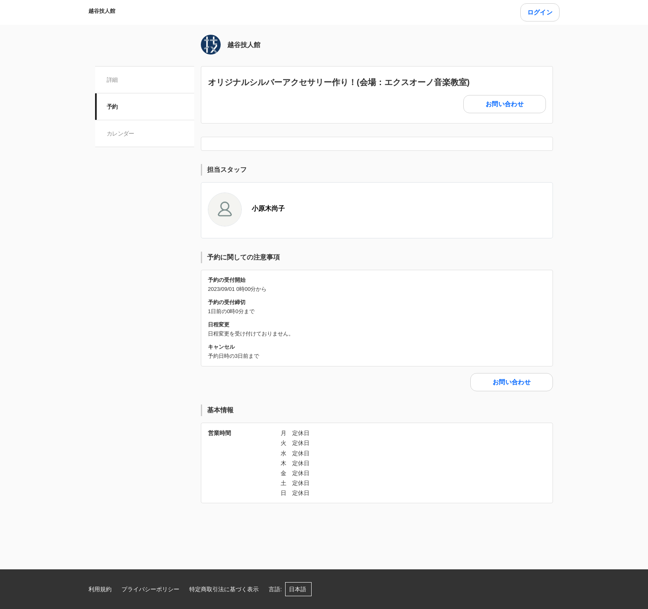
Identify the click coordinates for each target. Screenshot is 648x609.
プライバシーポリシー (150, 589)
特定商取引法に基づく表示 (224, 589)
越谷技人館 (101, 11)
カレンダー (120, 133)
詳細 (112, 79)
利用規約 (100, 589)
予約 (112, 106)
